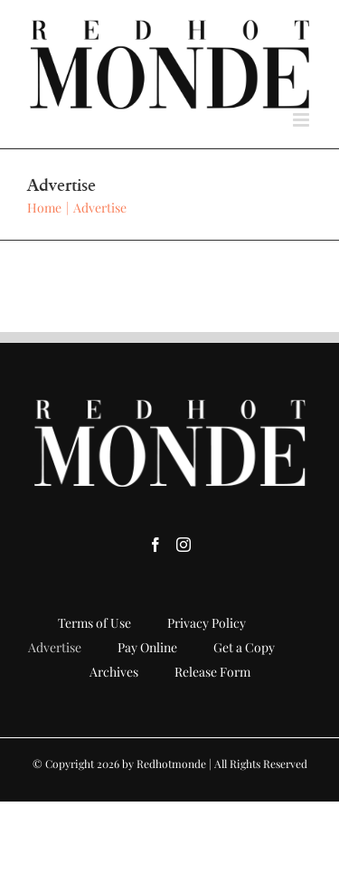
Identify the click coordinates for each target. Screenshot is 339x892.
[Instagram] (183, 544)
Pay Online (147, 647)
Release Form (212, 671)
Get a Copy (244, 647)
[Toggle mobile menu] (302, 119)
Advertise (54, 647)
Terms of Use (94, 622)
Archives (113, 671)
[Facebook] (155, 544)
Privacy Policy (206, 622)
